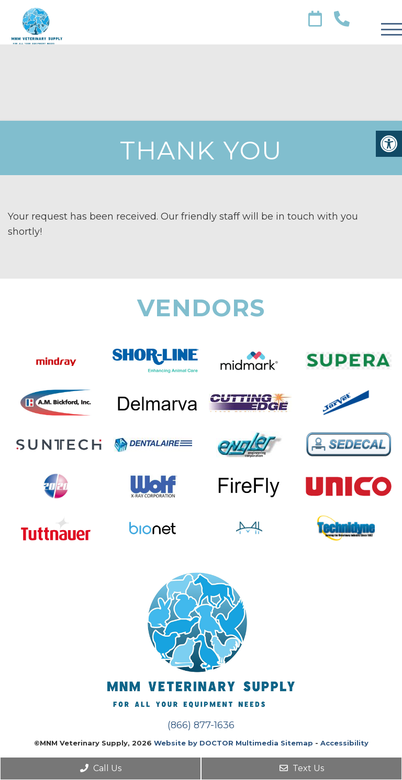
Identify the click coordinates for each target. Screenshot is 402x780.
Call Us (100, 768)
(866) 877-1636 (201, 725)
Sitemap (297, 743)
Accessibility (344, 743)
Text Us (302, 768)
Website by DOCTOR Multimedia (216, 743)
